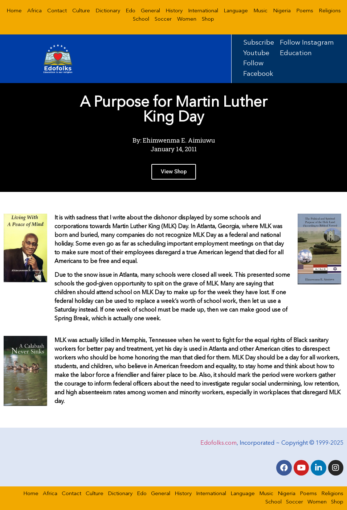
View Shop (174, 179)
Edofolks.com (218, 443)
